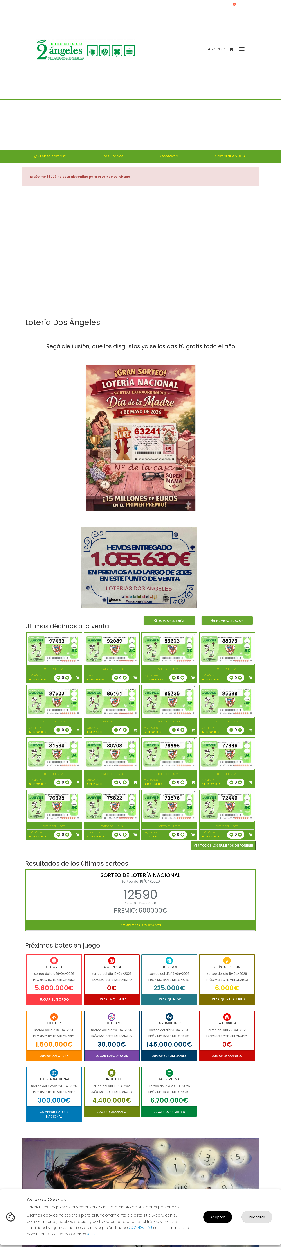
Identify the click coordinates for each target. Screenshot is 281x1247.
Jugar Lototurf (54, 1056)
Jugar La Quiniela (112, 999)
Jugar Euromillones (169, 1056)
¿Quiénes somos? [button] (50, 156)
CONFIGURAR (140, 1227)
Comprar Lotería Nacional (54, 1114)
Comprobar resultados (140, 925)
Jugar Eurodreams (111, 1056)
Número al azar (227, 620)
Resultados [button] (113, 156)
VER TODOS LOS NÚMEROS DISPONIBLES (224, 845)
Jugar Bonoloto (111, 1111)
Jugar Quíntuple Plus (227, 999)
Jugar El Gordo (54, 999)
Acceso (216, 49)
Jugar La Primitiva (169, 1111)
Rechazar (257, 1217)
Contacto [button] (169, 156)
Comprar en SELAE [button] (231, 156)
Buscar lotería (169, 620)
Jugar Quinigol (169, 999)
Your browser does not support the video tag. (140, 252)
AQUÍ (91, 1234)
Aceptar (217, 1217)
